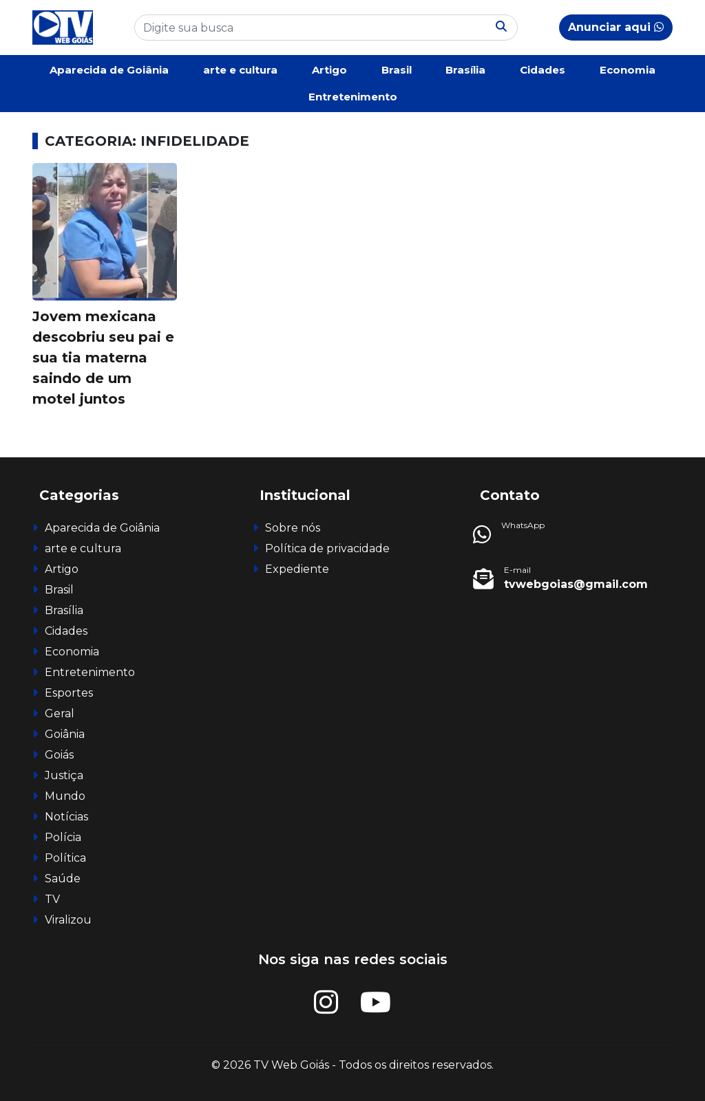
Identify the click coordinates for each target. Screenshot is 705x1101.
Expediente (297, 569)
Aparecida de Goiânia (109, 69)
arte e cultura (240, 69)
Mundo (65, 796)
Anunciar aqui (616, 27)
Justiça (64, 775)
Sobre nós (292, 527)
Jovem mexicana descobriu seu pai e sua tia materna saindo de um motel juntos (103, 357)
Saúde (63, 878)
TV (52, 899)
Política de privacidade (327, 548)
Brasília (465, 69)
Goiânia (65, 734)
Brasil (396, 69)
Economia (627, 69)
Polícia (63, 837)
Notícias (66, 816)
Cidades (542, 69)
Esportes (69, 692)
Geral (59, 713)
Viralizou (68, 919)
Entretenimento (352, 96)
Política (65, 857)
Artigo (329, 69)
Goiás (59, 754)
